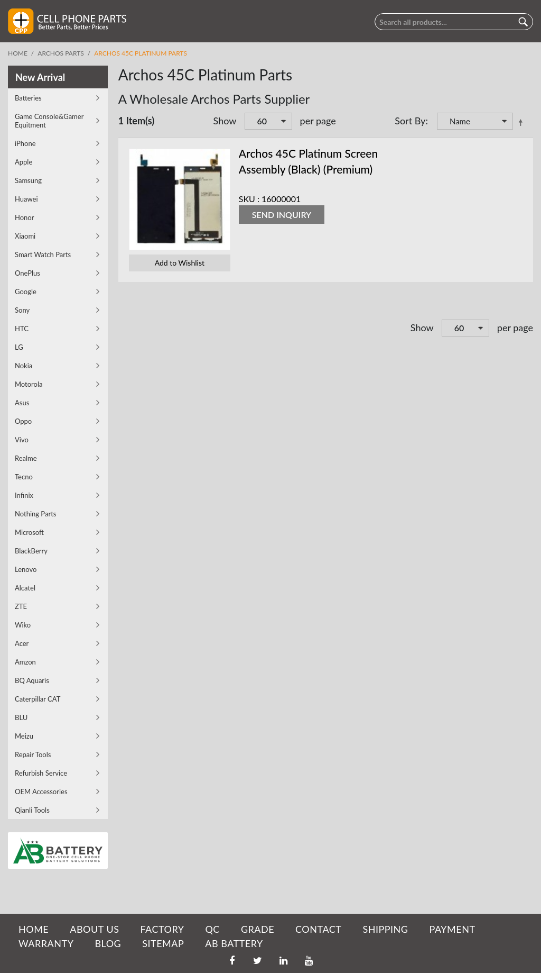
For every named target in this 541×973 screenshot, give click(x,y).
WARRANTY (45, 943)
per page (318, 120)
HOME (33, 929)
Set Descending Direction (522, 122)
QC (212, 929)
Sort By (410, 120)
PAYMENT (452, 929)
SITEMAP (163, 943)
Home (17, 53)
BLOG (108, 943)
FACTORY (162, 929)
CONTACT (318, 929)
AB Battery (234, 943)
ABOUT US (94, 929)
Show (225, 120)
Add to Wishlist (179, 262)
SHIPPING (385, 929)
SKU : (249, 199)
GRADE (257, 929)
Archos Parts (60, 53)
